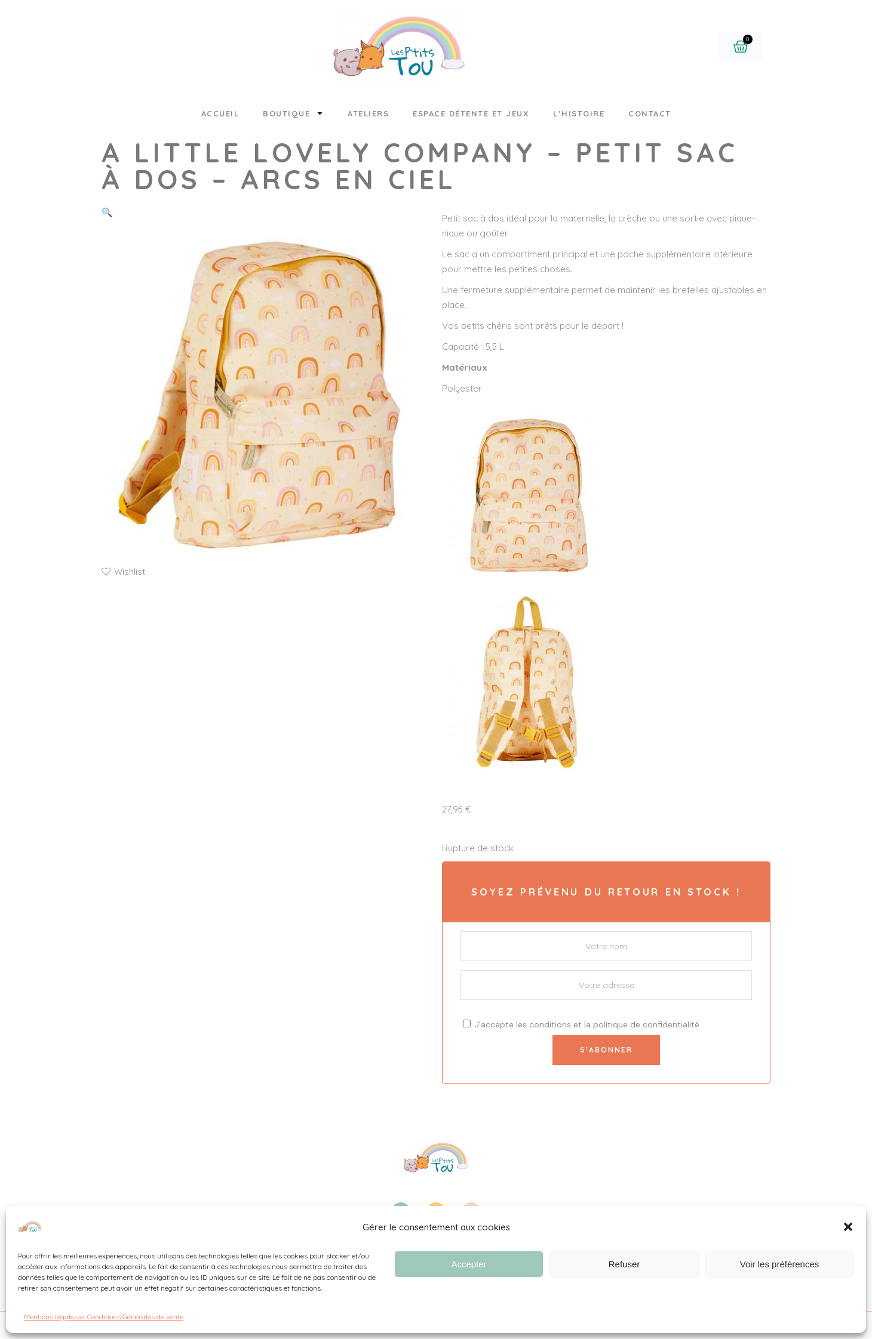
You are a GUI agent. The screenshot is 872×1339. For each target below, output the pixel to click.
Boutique (293, 113)
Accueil (220, 113)
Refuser (624, 1264)
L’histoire (578, 113)
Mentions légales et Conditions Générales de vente (103, 1316)
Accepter (468, 1264)
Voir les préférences (779, 1264)
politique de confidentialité (646, 1024)
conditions (550, 1024)
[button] (848, 1227)
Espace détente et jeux (471, 113)
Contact (649, 113)
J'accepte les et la (581, 1024)
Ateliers (368, 113)
